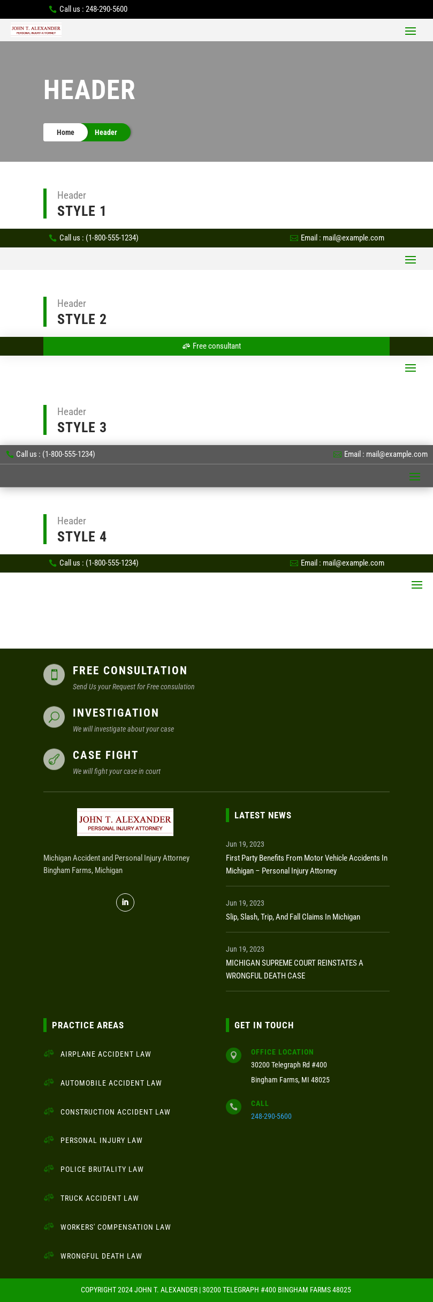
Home (65, 132)
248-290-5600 (271, 1116)
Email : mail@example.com (342, 238)
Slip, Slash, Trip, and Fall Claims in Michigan (293, 917)
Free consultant (217, 346)
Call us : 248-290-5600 (93, 9)
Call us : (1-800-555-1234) (99, 238)
